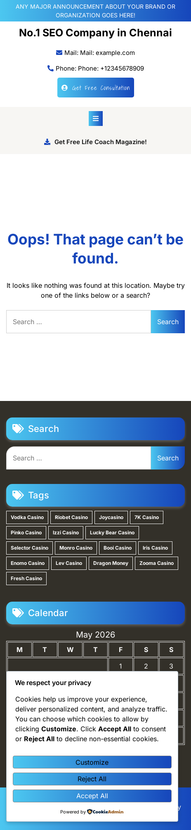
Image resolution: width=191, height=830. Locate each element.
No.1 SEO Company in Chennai (95, 32)
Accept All (92, 796)
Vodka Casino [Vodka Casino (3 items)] (27, 517)
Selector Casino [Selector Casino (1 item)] (29, 548)
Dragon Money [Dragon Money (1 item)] (110, 563)
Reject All (92, 779)
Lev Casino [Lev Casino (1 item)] (69, 563)
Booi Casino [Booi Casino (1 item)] (118, 548)
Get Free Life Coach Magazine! (95, 142)
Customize (91, 762)
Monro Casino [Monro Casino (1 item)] (75, 548)
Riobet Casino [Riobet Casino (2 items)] (71, 517)
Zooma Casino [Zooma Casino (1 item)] (156, 563)
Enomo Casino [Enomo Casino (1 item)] (28, 563)
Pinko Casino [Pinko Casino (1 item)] (26, 532)
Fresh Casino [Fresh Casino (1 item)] (26, 578)
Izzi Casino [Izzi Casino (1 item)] (66, 532)
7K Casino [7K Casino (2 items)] (146, 517)
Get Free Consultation (95, 87)
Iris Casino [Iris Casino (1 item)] (155, 548)
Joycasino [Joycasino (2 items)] (111, 517)
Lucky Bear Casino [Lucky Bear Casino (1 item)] (112, 532)
